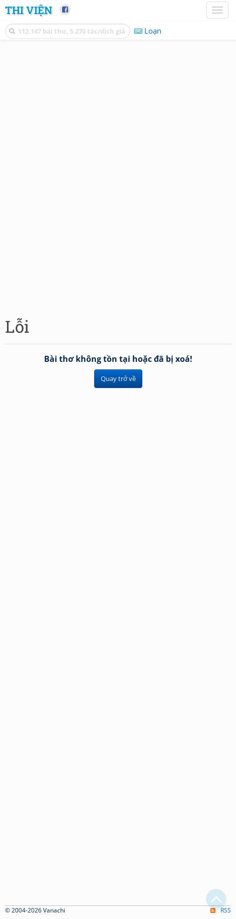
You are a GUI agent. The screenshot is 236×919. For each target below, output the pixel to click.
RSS (220, 910)
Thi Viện (28, 10)
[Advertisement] (118, 176)
